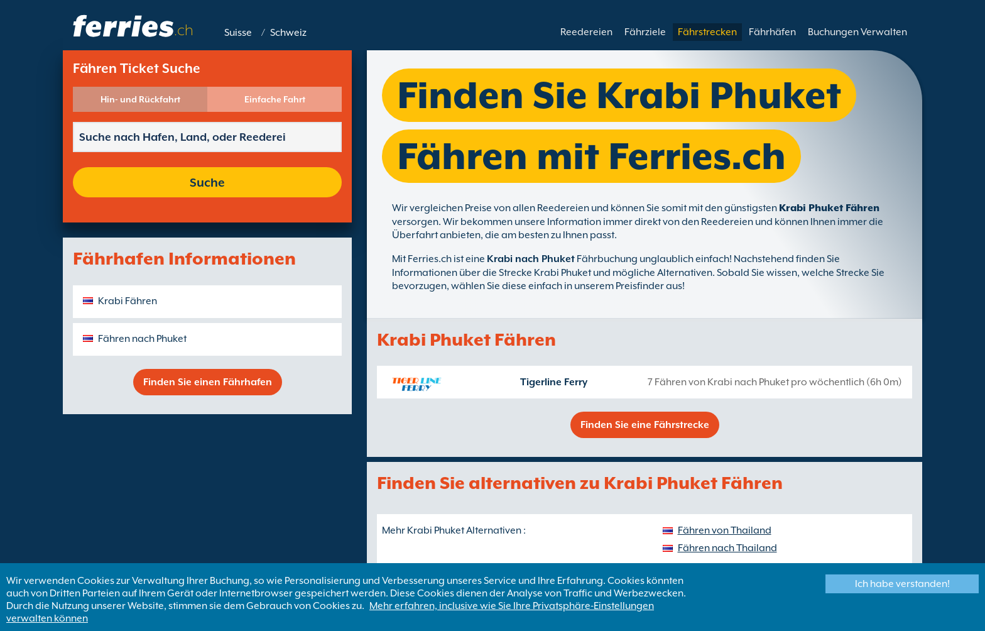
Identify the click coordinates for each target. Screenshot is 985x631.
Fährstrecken (707, 32)
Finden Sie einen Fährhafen (207, 382)
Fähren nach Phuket (142, 338)
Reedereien (586, 32)
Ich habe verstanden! (902, 584)
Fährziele (645, 32)
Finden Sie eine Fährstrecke (644, 425)
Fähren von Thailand (724, 530)
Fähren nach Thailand (727, 548)
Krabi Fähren (127, 301)
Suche (207, 182)
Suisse (238, 32)
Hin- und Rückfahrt (140, 99)
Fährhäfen (772, 32)
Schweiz (288, 32)
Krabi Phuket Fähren (829, 208)
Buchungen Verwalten (857, 32)
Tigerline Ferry (553, 382)
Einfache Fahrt (274, 99)
